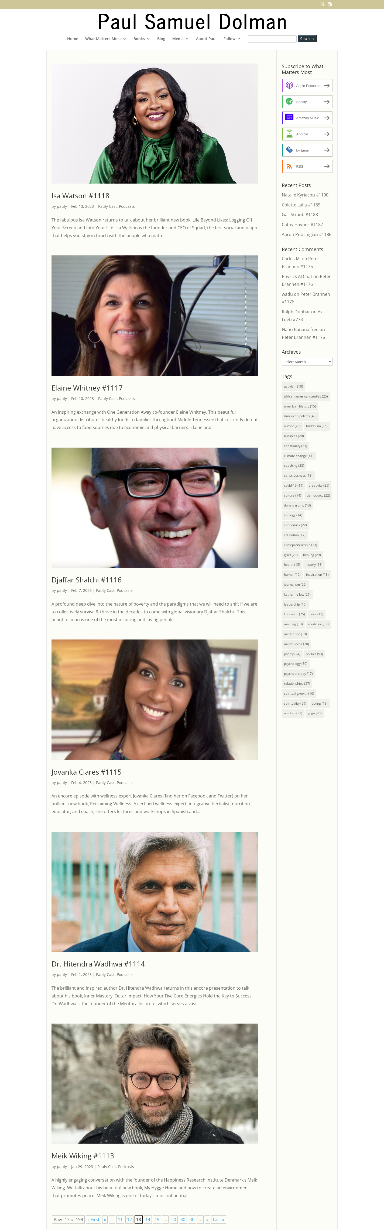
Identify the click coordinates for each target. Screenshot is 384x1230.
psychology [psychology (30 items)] (295, 663)
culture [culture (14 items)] (292, 495)
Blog (161, 39)
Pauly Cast (107, 206)
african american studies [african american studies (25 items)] (306, 396)
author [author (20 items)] (292, 426)
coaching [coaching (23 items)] (294, 465)
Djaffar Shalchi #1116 (87, 580)
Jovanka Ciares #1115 (87, 772)
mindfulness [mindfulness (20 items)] (296, 644)
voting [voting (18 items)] (320, 703)
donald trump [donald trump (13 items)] (297, 505)
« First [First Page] (93, 1219)
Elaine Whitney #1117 (87, 388)
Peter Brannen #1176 (303, 337)
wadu (287, 294)
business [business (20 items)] (294, 436)
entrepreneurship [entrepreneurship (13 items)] (300, 545)
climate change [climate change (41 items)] (299, 456)
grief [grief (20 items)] (291, 555)
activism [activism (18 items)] (293, 386)
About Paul (206, 39)
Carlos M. (291, 259)
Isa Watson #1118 (80, 196)
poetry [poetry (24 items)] (292, 654)
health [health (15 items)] (292, 564)
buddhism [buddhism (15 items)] (317, 426)
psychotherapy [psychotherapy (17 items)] (298, 673)
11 (120, 1219)
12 (129, 1219)
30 (182, 1219)
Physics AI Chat (297, 276)
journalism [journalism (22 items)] (295, 584)
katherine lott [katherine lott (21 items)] (297, 594)
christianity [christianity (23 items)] (295, 446)
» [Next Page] (207, 1219)
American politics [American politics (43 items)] (300, 416)
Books (139, 39)
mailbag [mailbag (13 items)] (293, 624)
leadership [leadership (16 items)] (295, 604)
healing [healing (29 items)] (312, 555)
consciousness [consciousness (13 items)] (298, 475)
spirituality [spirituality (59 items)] (295, 703)
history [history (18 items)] (314, 564)
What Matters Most (103, 39)
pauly (62, 206)
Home (72, 39)
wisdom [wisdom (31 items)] (293, 713)
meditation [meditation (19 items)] (295, 634)
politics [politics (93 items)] (314, 654)
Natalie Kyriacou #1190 (305, 195)
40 (192, 1219)
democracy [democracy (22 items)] (318, 495)
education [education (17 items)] (295, 535)
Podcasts (127, 206)
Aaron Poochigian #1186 (306, 234)
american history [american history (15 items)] (300, 406)
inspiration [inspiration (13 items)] (317, 574)
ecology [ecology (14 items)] (293, 515)
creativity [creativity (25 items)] (319, 485)
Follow (229, 39)
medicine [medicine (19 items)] (318, 624)
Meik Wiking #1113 (83, 1156)
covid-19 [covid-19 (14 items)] (293, 485)
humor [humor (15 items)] (292, 574)
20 (173, 1219)
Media (178, 39)
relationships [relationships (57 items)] (297, 683)
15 (157, 1219)
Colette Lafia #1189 (301, 205)
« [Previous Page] (105, 1219)
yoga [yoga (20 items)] (315, 713)
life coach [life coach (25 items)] (294, 614)
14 (147, 1219)
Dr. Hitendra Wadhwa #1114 (98, 964)
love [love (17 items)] (316, 614)
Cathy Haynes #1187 (302, 224)
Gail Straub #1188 (300, 214)
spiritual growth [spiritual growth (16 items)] (299, 693)
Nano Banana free (300, 329)
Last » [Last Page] (218, 1219)
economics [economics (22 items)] (295, 525)
